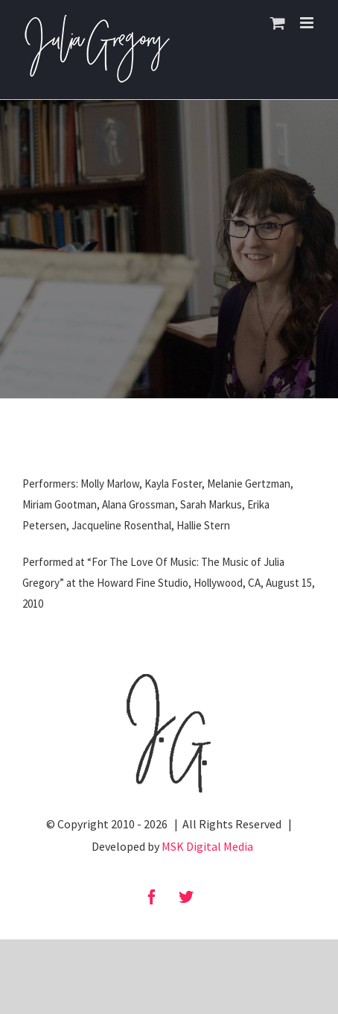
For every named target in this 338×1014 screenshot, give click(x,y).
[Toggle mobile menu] (308, 23)
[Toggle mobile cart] (277, 23)
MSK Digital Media (207, 846)
